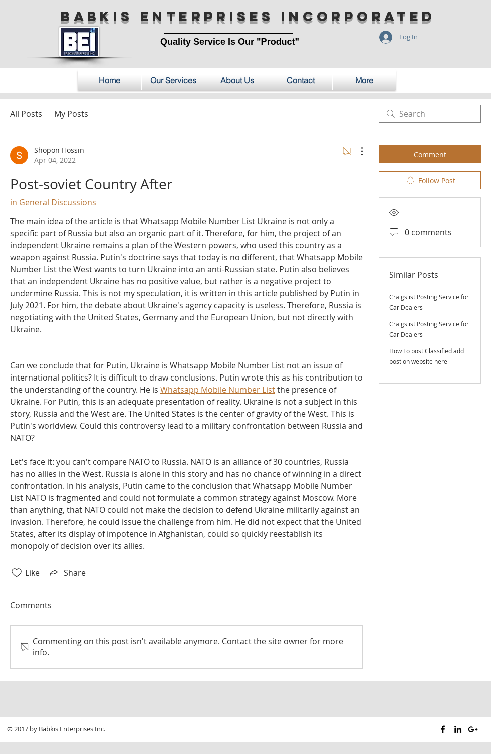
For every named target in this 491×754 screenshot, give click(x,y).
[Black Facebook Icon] (443, 729)
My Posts (71, 113)
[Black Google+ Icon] (473, 729)
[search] (430, 114)
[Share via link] (67, 573)
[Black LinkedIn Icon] (458, 729)
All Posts (26, 113)
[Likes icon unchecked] (16, 573)
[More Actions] (357, 151)
